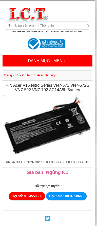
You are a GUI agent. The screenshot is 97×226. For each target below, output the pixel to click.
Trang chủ (11, 75)
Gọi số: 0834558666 (27, 196)
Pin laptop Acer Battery (38, 75)
